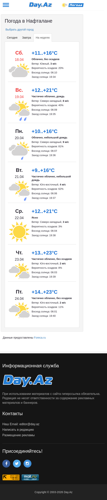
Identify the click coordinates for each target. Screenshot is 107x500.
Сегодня (12, 37)
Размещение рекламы (18, 435)
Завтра (26, 37)
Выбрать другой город (19, 29)
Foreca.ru (40, 337)
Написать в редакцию (18, 429)
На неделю (43, 37)
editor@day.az (29, 424)
